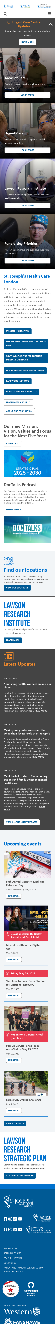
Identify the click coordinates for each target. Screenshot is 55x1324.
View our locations (17, 588)
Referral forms (12, 1253)
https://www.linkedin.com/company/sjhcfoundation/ (15, 1229)
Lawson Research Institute (21, 392)
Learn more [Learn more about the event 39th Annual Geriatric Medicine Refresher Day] (14, 896)
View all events (15, 1123)
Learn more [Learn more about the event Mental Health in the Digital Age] (14, 959)
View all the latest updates (21, 822)
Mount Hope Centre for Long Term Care (26, 344)
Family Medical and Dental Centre (25, 370)
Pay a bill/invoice (13, 1258)
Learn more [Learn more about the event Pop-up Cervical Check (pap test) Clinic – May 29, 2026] (14, 1060)
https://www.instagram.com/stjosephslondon (10, 1219)
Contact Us (10, 1263)
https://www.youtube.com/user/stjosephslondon (20, 1219)
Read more (27, 42)
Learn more (27, 95)
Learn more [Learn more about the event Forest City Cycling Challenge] (14, 1111)
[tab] (49, 13)
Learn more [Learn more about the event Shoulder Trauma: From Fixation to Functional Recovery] (14, 995)
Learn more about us (18, 402)
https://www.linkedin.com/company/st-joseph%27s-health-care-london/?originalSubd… (15, 1219)
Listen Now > (13, 509)
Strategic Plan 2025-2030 (19, 1175)
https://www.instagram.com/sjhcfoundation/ (10, 1229)
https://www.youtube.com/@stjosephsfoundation (20, 1229)
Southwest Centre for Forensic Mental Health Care (24, 358)
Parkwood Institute (17, 381)
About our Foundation (19, 411)
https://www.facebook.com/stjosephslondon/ (6, 1219)
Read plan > (12, 443)
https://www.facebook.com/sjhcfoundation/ (6, 1229)
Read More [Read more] (41, 711)
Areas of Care (11, 1248)
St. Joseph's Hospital (17, 331)
